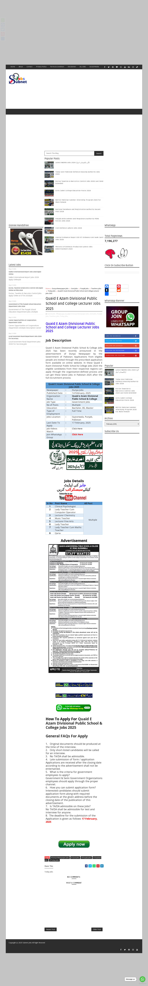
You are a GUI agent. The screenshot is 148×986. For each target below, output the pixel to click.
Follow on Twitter (122, 341)
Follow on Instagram (122, 350)
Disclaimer (72, 67)
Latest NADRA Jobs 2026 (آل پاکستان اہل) (73, 163)
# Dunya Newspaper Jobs (60, 858)
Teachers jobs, (54, 316)
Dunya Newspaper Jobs (60, 288)
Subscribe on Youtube (122, 355)
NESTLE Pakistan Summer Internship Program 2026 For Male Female (126, 410)
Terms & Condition (57, 67)
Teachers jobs (96, 288)
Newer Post (50, 929)
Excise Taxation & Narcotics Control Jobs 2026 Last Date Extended (126, 391)
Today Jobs (52, 291)
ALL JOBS (83, 67)
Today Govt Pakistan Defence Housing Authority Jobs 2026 (127, 381)
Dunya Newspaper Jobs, (80, 314)
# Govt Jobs (75, 858)
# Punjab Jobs (86, 858)
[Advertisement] (69, 16)
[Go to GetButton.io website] (142, 983)
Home (13, 67)
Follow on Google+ (122, 346)
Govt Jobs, (93, 314)
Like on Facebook (122, 336)
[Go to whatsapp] (142, 979)
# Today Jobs (54, 860)
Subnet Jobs (27, 943)
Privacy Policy (41, 67)
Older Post (97, 929)
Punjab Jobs (84, 288)
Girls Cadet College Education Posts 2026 (73, 191)
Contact (29, 67)
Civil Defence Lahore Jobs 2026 (69, 228)
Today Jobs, (64, 316)
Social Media (94, 67)
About (21, 67)
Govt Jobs (74, 288)
